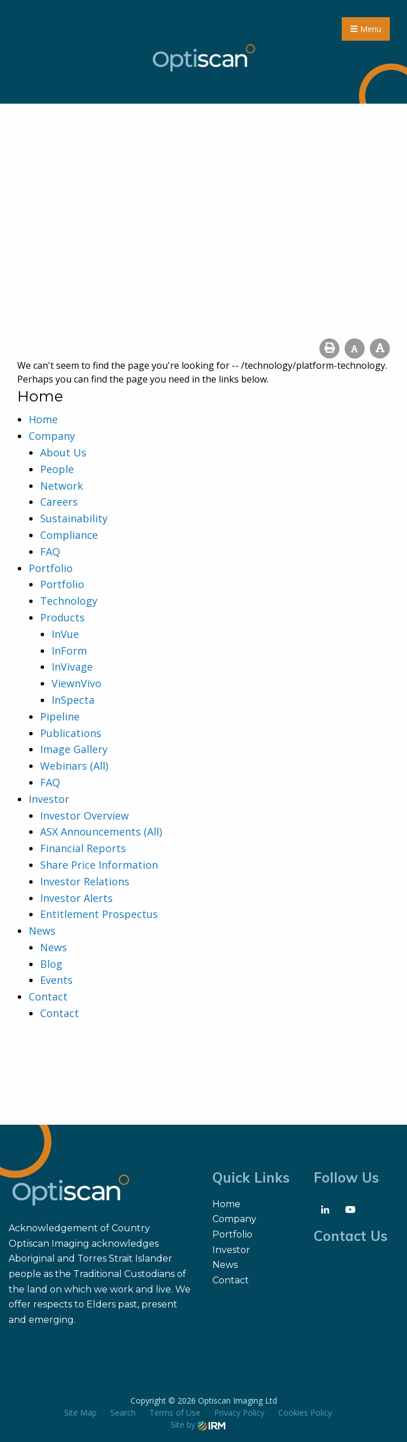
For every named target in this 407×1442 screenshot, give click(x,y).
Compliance (69, 535)
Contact (48, 996)
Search (123, 1412)
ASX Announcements (90, 831)
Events (56, 980)
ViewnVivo (76, 683)
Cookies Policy (305, 1412)
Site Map (80, 1412)
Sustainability (74, 518)
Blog (51, 964)
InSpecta (73, 700)
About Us (63, 452)
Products (62, 617)
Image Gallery (74, 749)
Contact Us (351, 1235)
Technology (68, 601)
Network (61, 486)
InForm (69, 650)
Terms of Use (174, 1412)
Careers (59, 502)
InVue (65, 634)
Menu (365, 28)
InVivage (72, 666)
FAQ (50, 551)
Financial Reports (83, 848)
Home (43, 419)
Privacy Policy (239, 1412)
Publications (70, 733)
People (57, 469)
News (42, 930)
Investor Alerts (76, 898)
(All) (99, 766)
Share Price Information (99, 865)
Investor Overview (84, 815)
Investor (49, 799)
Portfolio (51, 568)
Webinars (63, 766)
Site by (198, 1424)
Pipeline (60, 716)
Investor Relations (84, 881)
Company (52, 436)
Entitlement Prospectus (99, 914)
